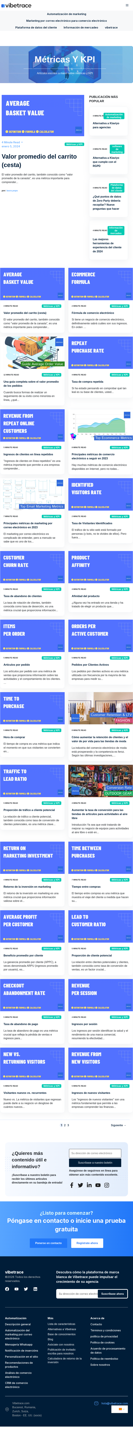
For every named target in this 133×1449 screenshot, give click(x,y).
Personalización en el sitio (21, 1356)
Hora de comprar (14, 737)
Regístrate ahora (87, 1243)
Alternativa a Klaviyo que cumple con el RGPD (106, 161)
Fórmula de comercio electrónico (93, 313)
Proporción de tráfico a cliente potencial (29, 810)
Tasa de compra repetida (87, 381)
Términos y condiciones (105, 1330)
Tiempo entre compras (86, 886)
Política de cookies (102, 1342)
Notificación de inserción (21, 1350)
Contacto (96, 1324)
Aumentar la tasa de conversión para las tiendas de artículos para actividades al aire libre (99, 814)
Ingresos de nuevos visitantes (91, 1092)
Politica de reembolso (104, 1358)
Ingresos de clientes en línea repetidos (28, 454)
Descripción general (18, 1324)
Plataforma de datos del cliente (36, 27)
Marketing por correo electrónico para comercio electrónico (66, 20)
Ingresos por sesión (84, 1024)
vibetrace (111, 27)
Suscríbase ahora (112, 1293)
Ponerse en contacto (48, 1243)
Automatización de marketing (66, 14)
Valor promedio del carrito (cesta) (25, 313)
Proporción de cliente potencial (92, 955)
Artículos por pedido (17, 664)
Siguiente (118, 1125)
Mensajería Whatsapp (18, 1344)
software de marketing (117, 149)
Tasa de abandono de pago (21, 1024)
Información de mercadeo (81, 27)
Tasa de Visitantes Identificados (92, 523)
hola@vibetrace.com (115, 1403)
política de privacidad (104, 1336)
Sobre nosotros (100, 1364)
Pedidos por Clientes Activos (90, 664)
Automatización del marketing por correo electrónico (18, 1334)
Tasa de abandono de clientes (23, 596)
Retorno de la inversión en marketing (27, 886)
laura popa (12, 190)
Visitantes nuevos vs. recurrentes (25, 1092)
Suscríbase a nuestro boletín (95, 1162)
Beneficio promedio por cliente (23, 955)
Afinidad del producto (85, 596)
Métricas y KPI (74, 144)
